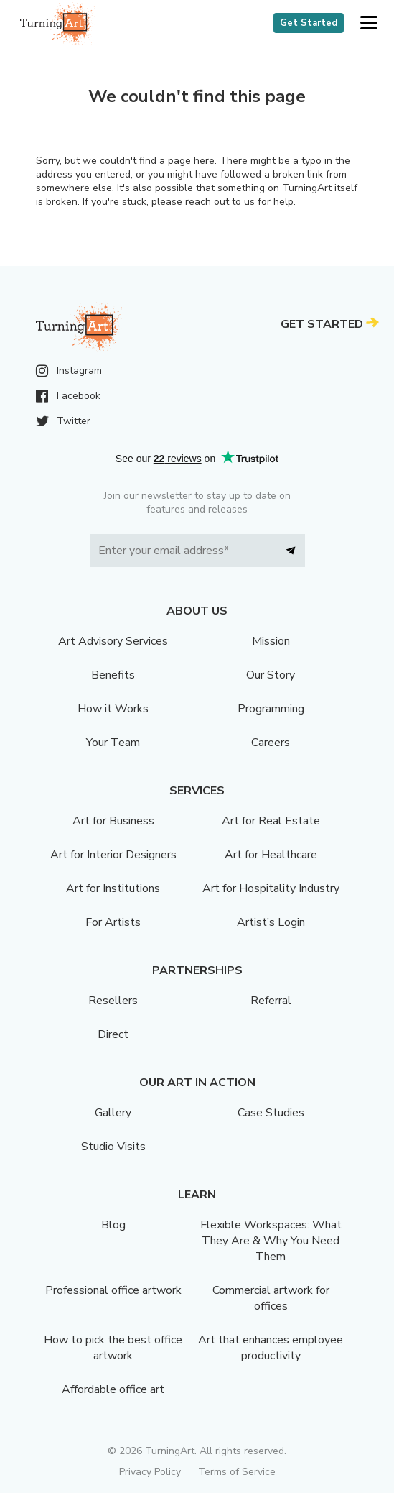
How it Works (113, 709)
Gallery (113, 1113)
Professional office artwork (113, 1290)
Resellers (113, 1001)
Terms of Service (237, 1472)
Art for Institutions (113, 888)
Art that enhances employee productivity (270, 1348)
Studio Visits (113, 1146)
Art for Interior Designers (113, 855)
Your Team (113, 742)
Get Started (308, 23)
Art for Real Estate (271, 821)
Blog (113, 1225)
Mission (271, 641)
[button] (368, 23)
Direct (113, 1034)
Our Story (270, 675)
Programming (271, 709)
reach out (207, 201)
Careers (270, 742)
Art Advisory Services (113, 641)
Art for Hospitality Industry (270, 888)
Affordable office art (113, 1389)
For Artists (113, 922)
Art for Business (113, 821)
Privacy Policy (150, 1472)
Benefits (113, 675)
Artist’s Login (271, 922)
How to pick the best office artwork (113, 1348)
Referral (270, 1001)
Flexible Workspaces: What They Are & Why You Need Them (271, 1240)
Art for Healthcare (271, 855)
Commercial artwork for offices (270, 1298)
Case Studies (271, 1113)
